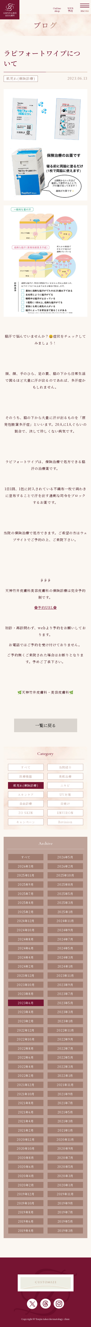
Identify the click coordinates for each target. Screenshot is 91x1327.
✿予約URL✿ (45, 607)
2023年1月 (65, 1021)
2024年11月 (65, 921)
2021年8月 (25, 1103)
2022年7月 (65, 1048)
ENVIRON (65, 813)
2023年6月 (25, 1003)
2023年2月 (25, 1021)
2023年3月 (65, 1012)
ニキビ (65, 785)
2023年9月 (65, 985)
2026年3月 (25, 866)
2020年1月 (65, 1185)
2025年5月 (65, 894)
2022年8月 (25, 1048)
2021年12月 (25, 1085)
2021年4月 (25, 1121)
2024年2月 (25, 966)
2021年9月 (65, 1094)
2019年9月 (65, 1203)
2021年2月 (25, 1130)
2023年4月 (25, 1012)
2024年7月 (65, 939)
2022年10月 (25, 1039)
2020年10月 (26, 1148)
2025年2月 (25, 912)
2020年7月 (65, 1158)
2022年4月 (25, 1066)
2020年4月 (26, 1176)
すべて (25, 767)
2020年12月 (25, 1139)
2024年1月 (65, 966)
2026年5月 (65, 857)
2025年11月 (25, 875)
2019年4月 (25, 1230)
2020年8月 (26, 1158)
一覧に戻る (45, 725)
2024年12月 (25, 921)
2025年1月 (65, 912)
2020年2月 (26, 1185)
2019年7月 (65, 1212)
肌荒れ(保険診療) (25, 785)
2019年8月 (25, 1212)
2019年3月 (65, 1230)
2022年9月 (65, 1039)
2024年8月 (25, 939)
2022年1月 (65, 1075)
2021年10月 (25, 1094)
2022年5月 (65, 1057)
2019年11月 (65, 1194)
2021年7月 (65, 1103)
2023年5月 (65, 1003)
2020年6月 (26, 1166)
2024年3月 (65, 957)
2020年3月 (65, 1176)
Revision (65, 822)
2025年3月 (65, 902)
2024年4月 (25, 957)
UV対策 (65, 794)
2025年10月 (65, 875)
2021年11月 (65, 1085)
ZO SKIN (25, 813)
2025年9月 (25, 884)
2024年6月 (25, 948)
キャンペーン (25, 822)
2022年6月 (25, 1057)
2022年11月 (65, 1030)
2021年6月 (25, 1112)
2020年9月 (65, 1148)
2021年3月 (65, 1121)
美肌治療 (65, 776)
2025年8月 (65, 884)
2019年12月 (25, 1194)
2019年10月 (25, 1203)
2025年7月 (25, 894)
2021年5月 (65, 1112)
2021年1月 (65, 1130)
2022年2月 (25, 1075)
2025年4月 (25, 902)
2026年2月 (65, 866)
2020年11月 (65, 1139)
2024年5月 (65, 948)
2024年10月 (25, 930)
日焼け (65, 803)
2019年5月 (65, 1221)
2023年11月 (65, 975)
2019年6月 (25, 1221)
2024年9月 (65, 930)
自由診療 (25, 803)
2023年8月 (25, 994)
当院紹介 (65, 767)
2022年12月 (25, 1030)
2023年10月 (25, 985)
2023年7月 (65, 994)
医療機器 (25, 776)
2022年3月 (65, 1066)
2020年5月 (65, 1166)
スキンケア (26, 794)
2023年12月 (25, 975)
